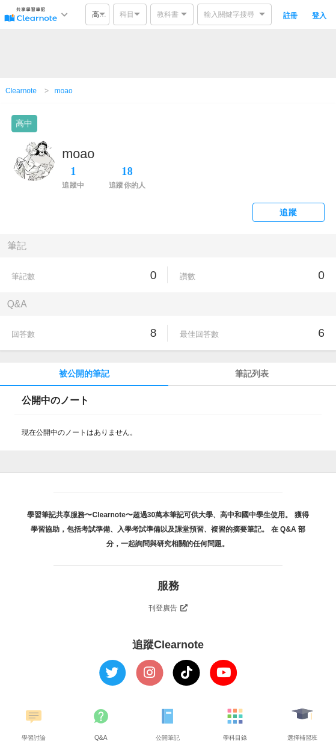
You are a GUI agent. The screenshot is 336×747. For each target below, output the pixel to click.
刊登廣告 (168, 608)
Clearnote (21, 91)
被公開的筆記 (84, 373)
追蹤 (288, 212)
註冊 (290, 15)
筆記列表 (252, 373)
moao (64, 91)
